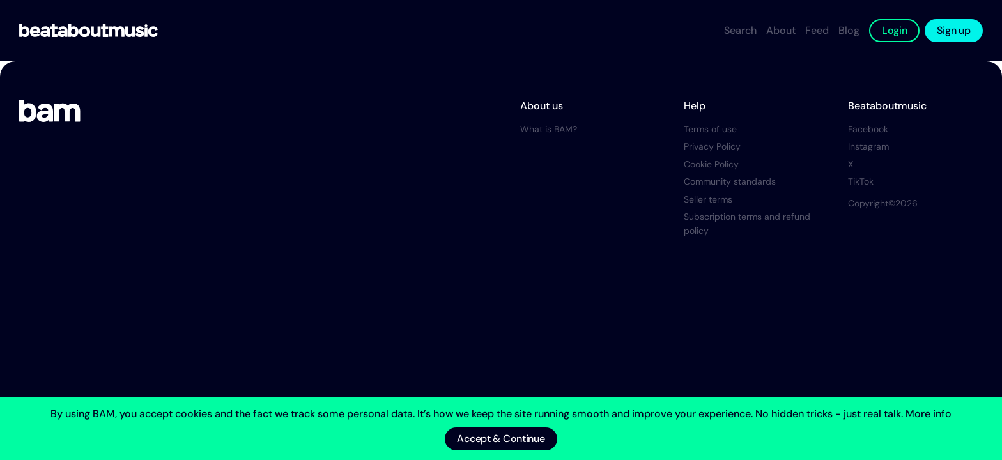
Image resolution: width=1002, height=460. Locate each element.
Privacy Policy (712, 146)
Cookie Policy (711, 164)
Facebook (868, 129)
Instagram (868, 146)
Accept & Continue (500, 438)
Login (894, 30)
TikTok (861, 181)
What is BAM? (548, 129)
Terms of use (710, 129)
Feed (817, 30)
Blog (848, 30)
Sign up (953, 30)
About (781, 30)
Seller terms (708, 199)
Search (740, 30)
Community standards (730, 181)
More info (929, 413)
